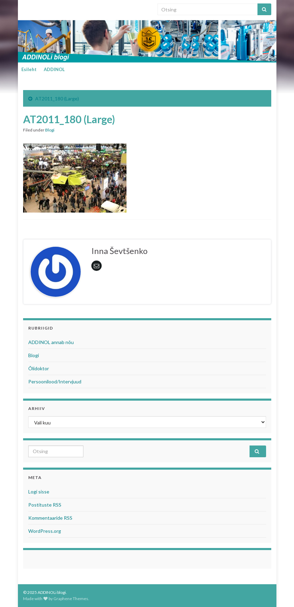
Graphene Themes (70, 598)
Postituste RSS (44, 505)
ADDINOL (54, 69)
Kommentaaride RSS (50, 518)
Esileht (29, 69)
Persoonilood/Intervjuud (54, 381)
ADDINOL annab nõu (51, 342)
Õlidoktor (38, 368)
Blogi (49, 130)
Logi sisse (38, 492)
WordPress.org (44, 531)
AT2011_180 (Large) (57, 98)
